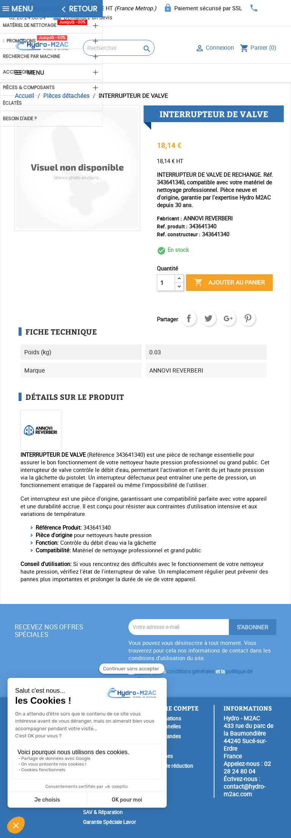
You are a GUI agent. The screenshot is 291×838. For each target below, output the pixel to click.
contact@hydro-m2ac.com (244, 790)
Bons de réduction (172, 766)
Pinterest (247, 318)
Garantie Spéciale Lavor (109, 822)
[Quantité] (166, 282)
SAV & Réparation (103, 812)
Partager (188, 318)
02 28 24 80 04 (247, 767)
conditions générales (190, 671)
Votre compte (175, 708)
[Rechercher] (119, 48)
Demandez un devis (88, 17)
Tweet (208, 318)
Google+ (228, 318)
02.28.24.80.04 (27, 17)
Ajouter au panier (229, 283)
